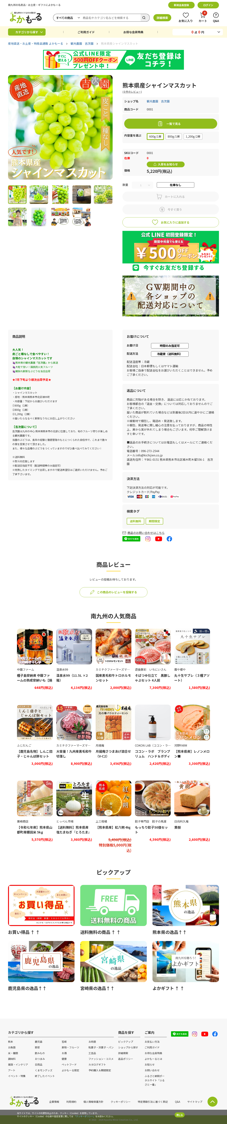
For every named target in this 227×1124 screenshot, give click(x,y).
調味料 (12, 1059)
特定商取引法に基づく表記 (153, 1101)
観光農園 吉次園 (82, 43)
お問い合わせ (152, 1070)
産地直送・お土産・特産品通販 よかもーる (35, 43)
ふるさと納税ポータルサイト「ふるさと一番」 (155, 1080)
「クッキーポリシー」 (84, 1116)
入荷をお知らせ (168, 164)
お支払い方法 (152, 1041)
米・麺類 (13, 1053)
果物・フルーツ (70, 1047)
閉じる (179, 1114)
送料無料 (135, 521)
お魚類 (12, 1047)
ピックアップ (125, 1041)
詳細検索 (162, 18)
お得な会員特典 (133, 32)
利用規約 (71, 1101)
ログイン (208, 5)
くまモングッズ (43, 1070)
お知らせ (150, 1064)
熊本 (10, 1041)
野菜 (37, 1047)
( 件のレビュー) (132, 91)
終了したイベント (45, 1076)
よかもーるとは (153, 1059)
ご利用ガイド (86, 32)
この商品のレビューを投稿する (117, 592)
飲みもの (40, 1053)
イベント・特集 (17, 1076)
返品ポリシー (125, 1059)
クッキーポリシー (121, 1101)
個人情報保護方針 (93, 1101)
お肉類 (92, 1041)
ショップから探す (128, 1047)
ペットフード (69, 1064)
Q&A (177, 1101)
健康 (64, 1059)
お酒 (64, 1053)
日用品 (38, 1064)
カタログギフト (97, 1064)
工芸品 (92, 1053)
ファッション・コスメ (101, 1059)
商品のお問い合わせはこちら (146, 533)
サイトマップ (194, 1101)
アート (11, 1070)
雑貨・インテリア (18, 1064)
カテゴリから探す (26, 32)
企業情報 (54, 1101)
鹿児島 (38, 1041)
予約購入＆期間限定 (99, 1070)
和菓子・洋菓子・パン (101, 1047)
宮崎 (64, 1041)
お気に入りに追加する (175, 222)
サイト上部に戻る (213, 1102)
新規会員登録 (181, 5)
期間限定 (154, 521)
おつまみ (40, 1059)
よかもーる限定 (70, 1070)
